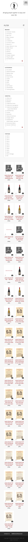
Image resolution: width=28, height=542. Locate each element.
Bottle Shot (10, 73)
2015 (8, 139)
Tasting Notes (11, 89)
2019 (8, 146)
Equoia (9, 49)
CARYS (8, 39)
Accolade (9, 69)
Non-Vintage (10, 154)
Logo (8, 80)
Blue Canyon (10, 37)
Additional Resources (17, 533)
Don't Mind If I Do (12, 46)
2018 (8, 145)
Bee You (9, 35)
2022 (8, 152)
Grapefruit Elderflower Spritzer (12, 120)
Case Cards (10, 77)
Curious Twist (10, 42)
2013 (8, 136)
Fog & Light (10, 57)
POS (8, 82)
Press (8, 84)
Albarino (9, 98)
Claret (8, 112)
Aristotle (9, 33)
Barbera (9, 100)
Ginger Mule (10, 118)
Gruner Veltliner (11, 125)
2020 (8, 148)
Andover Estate (11, 32)
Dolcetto (9, 114)
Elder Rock (10, 48)
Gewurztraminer (11, 116)
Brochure (9, 75)
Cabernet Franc (11, 103)
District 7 (9, 44)
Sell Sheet (9, 86)
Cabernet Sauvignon (12, 105)
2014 (8, 138)
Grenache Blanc (11, 123)
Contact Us (7, 533)
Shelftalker (10, 87)
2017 (8, 143)
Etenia (8, 51)
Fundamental (10, 58)
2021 (8, 150)
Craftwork (9, 41)
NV (7, 155)
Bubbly (9, 101)
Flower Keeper (11, 55)
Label (8, 78)
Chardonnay (10, 110)
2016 (8, 141)
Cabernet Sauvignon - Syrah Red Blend (12, 108)
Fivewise (9, 53)
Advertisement (11, 71)
